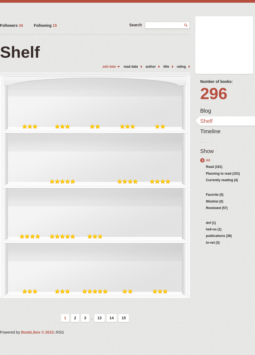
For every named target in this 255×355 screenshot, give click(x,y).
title (166, 67)
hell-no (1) (213, 229)
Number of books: (216, 81)
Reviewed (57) (217, 208)
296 (213, 93)
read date (130, 67)
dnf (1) (211, 223)
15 (124, 318)
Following (45, 25)
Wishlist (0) (214, 201)
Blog (205, 111)
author (151, 67)
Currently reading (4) (222, 180)
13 (99, 318)
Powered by (27, 332)
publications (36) (219, 236)
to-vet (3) (213, 243)
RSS (60, 332)
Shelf (206, 121)
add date (109, 67)
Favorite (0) (215, 195)
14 (112, 318)
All (208, 160)
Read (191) (214, 167)
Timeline (210, 131)
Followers (11, 25)
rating (181, 67)
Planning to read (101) (223, 173)
